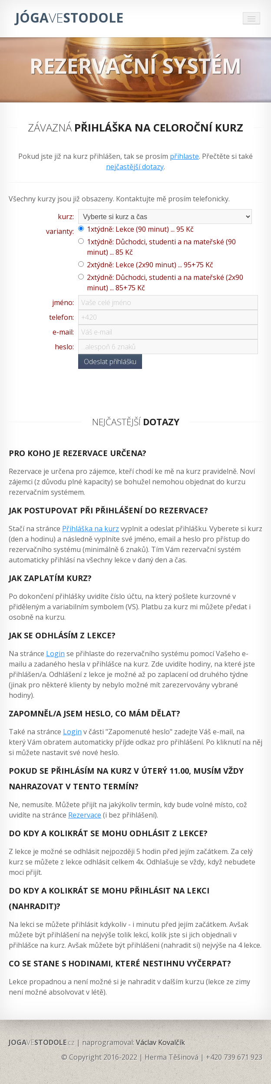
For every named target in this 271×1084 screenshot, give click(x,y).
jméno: (63, 302)
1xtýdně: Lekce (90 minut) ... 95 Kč (140, 229)
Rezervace (84, 815)
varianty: (60, 231)
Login (55, 653)
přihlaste (184, 156)
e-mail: (63, 332)
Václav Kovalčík (160, 1042)
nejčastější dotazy (135, 166)
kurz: (66, 216)
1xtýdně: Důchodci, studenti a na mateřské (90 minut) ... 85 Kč (161, 247)
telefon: (61, 317)
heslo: (64, 346)
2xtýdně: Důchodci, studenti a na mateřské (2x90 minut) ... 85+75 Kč (165, 282)
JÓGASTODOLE (69, 17)
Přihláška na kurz (90, 528)
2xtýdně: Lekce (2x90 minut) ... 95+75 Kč (150, 264)
